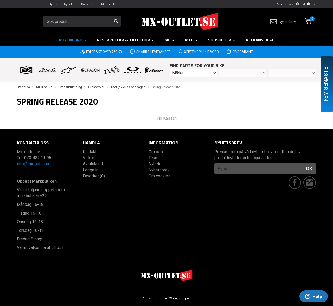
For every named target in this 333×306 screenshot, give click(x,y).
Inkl (300, 4)
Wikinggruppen (180, 298)
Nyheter (69, 4)
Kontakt (90, 151)
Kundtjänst (50, 4)
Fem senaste (326, 84)
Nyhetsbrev (283, 22)
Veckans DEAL (260, 40)
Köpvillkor (88, 4)
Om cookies (159, 176)
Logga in (90, 170)
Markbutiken (109, 4)
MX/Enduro (73, 40)
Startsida (23, 87)
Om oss (156, 151)
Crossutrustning (70, 87)
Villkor (88, 157)
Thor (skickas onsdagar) (128, 87)
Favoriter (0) (94, 176)
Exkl (311, 4)
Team (153, 157)
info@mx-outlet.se (33, 163)
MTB (191, 40)
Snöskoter (221, 40)
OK (309, 168)
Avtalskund (93, 163)
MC (170, 40)
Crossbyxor (96, 87)
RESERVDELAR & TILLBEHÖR (125, 40)
